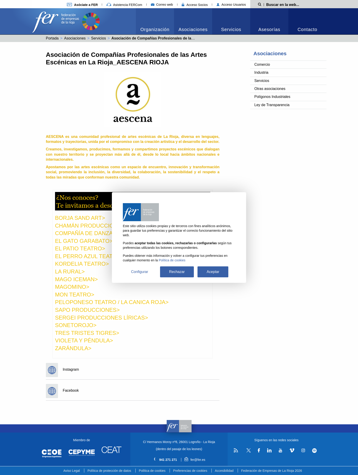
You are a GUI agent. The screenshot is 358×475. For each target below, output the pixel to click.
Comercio (262, 64)
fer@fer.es (194, 460)
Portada (52, 38)
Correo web (162, 4)
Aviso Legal (71, 470)
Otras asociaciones (269, 89)
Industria (261, 72)
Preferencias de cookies (190, 470)
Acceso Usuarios (231, 4)
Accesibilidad (224, 470)
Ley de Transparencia (272, 105)
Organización (154, 29)
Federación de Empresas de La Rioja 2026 (271, 470)
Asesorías (269, 29)
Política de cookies (152, 470)
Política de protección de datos (109, 470)
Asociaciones (193, 29)
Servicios (231, 29)
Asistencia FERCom (124, 5)
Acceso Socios (195, 5)
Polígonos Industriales (272, 97)
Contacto (307, 29)
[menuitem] (155, 21)
